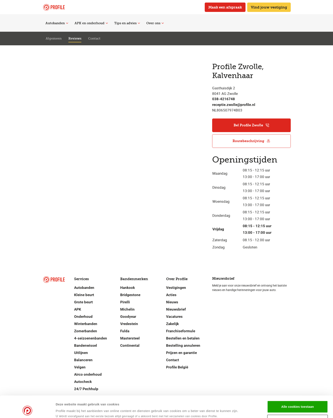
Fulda (124, 331)
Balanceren (83, 360)
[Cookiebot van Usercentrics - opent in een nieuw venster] (27, 410)
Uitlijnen (81, 353)
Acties (171, 295)
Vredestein (129, 324)
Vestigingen (176, 287)
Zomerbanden (85, 331)
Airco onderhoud (88, 374)
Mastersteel (130, 338)
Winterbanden (85, 324)
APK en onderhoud (91, 23)
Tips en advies (127, 23)
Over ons (155, 23)
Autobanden (56, 23)
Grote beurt (83, 302)
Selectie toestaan (298, 400)
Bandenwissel (85, 345)
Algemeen (54, 38)
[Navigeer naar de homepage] (54, 7)
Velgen (80, 367)
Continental (130, 345)
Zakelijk (172, 324)
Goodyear (128, 316)
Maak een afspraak (225, 7)
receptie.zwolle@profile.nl (233, 105)
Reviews (74, 38)
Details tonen (206, 409)
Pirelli (125, 302)
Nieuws (172, 302)
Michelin (127, 309)
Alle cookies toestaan (297, 386)
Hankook (127, 287)
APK (77, 309)
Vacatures (174, 316)
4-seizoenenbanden (90, 338)
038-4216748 (223, 99)
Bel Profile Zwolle (252, 125)
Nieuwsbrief (176, 309)
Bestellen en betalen (183, 338)
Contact (94, 38)
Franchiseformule (180, 331)
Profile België (177, 367)
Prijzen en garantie (181, 353)
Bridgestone (130, 295)
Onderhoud (83, 316)
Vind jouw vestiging (269, 7)
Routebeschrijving (252, 141)
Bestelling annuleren (183, 345)
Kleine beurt (84, 295)
